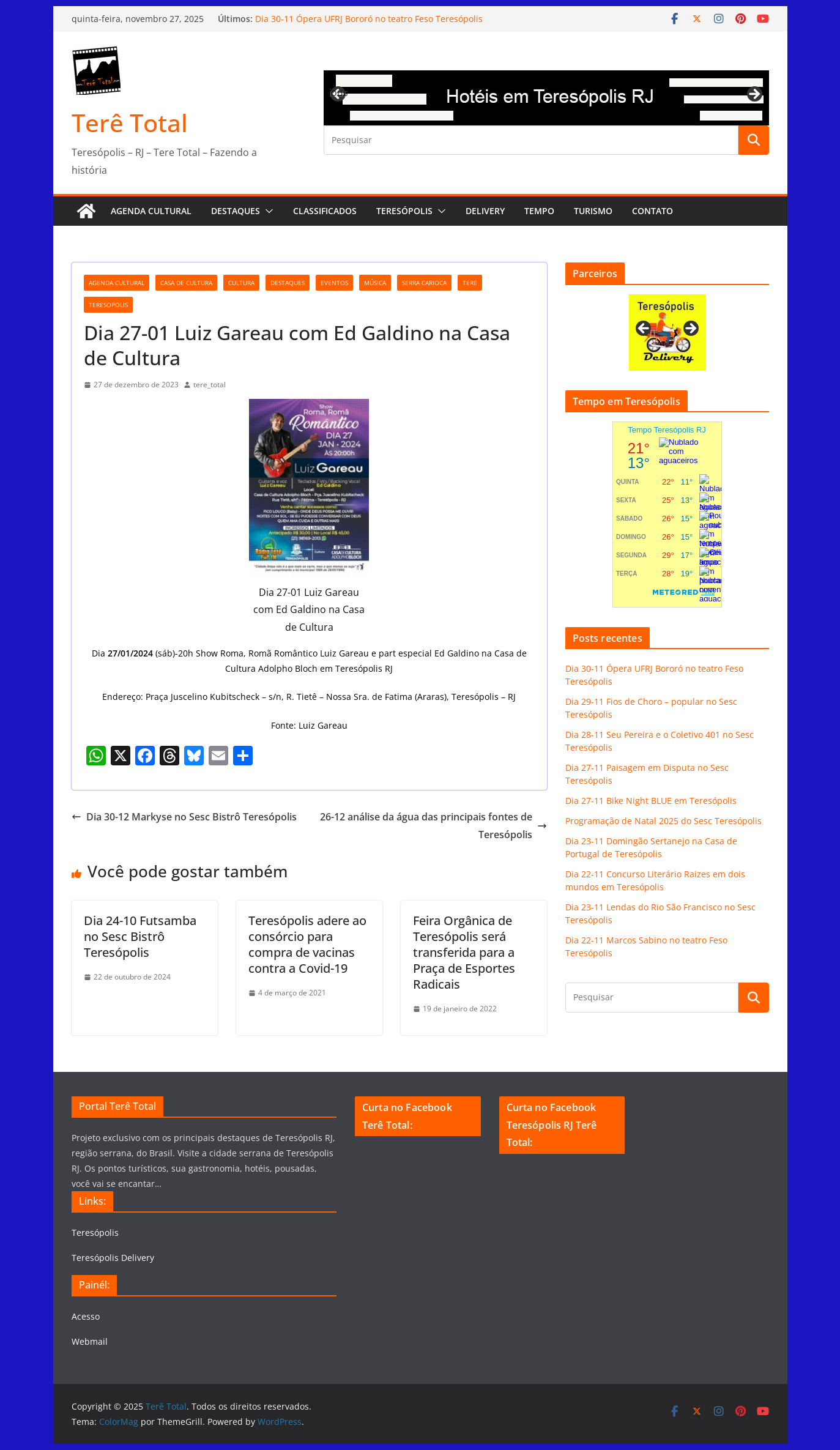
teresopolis (108, 304)
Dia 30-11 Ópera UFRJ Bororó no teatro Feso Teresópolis (369, 18)
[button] (266, 211)
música (375, 282)
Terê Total (130, 122)
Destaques (235, 211)
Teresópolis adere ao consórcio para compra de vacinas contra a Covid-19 (307, 944)
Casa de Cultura (186, 282)
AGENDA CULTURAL (151, 211)
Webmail (90, 1341)
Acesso (86, 1316)
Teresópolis (404, 211)
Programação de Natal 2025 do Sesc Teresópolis (663, 821)
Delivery (485, 211)
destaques (287, 282)
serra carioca (424, 282)
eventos (334, 282)
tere (470, 282)
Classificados (325, 211)
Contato (652, 211)
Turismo (593, 211)
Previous (339, 92)
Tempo (539, 211)
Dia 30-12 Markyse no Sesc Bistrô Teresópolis (184, 817)
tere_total (209, 384)
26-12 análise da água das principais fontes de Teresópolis (433, 825)
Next (754, 95)
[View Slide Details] (546, 97)
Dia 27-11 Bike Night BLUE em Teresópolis (651, 800)
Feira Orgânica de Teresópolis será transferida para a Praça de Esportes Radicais (464, 952)
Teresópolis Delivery (113, 1257)
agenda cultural (116, 282)
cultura (241, 282)
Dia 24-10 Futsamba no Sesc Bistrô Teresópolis (140, 936)
